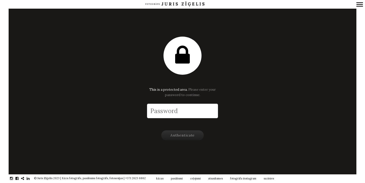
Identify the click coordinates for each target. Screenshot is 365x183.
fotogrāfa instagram (243, 178)
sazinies (269, 178)
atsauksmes (215, 178)
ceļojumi (195, 178)
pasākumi (177, 178)
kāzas (159, 178)
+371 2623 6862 (135, 178)
